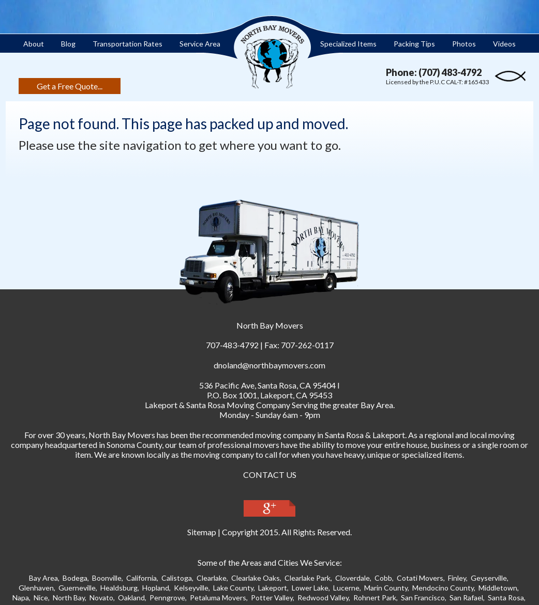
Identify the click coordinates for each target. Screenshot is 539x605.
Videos (504, 43)
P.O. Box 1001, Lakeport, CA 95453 (269, 395)
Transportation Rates (127, 43)
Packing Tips (414, 43)
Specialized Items (348, 43)
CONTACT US (269, 474)
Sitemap (201, 532)
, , (267, 385)
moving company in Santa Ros (307, 435)
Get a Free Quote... (69, 86)
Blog (68, 43)
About (33, 43)
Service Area (199, 43)
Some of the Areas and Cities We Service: (270, 562)
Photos (464, 43)
